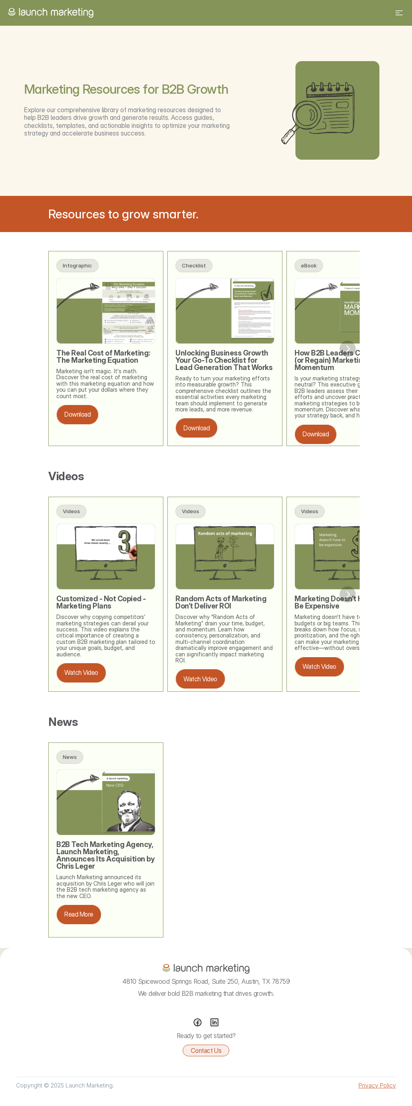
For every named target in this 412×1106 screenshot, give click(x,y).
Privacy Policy (377, 1085)
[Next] (348, 349)
